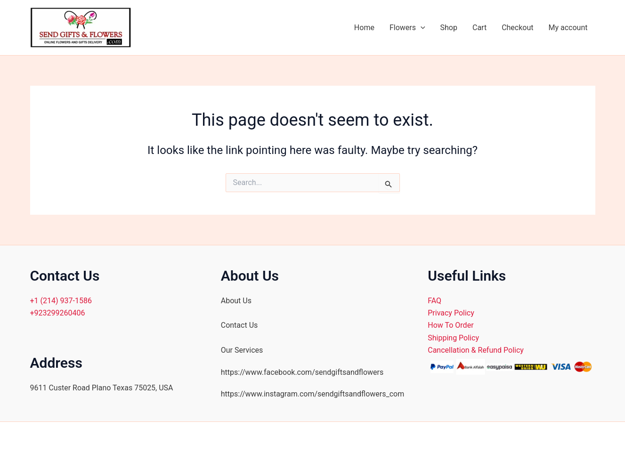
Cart (479, 27)
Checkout (517, 27)
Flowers (407, 28)
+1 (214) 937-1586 (61, 300)
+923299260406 (57, 312)
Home (364, 27)
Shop (448, 27)
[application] (420, 28)
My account (568, 27)
